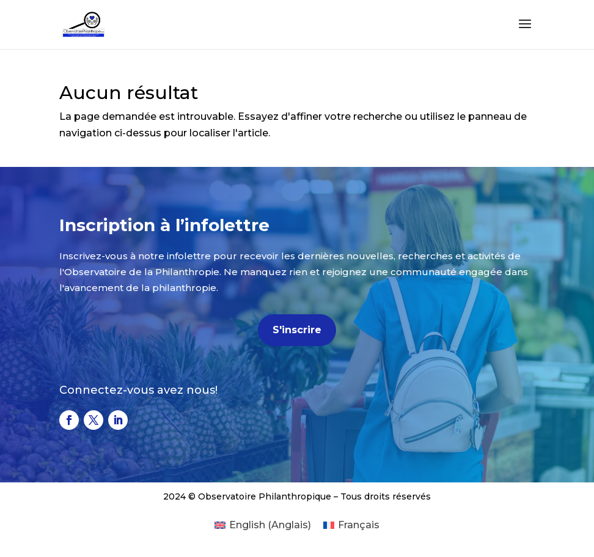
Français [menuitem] (359, 525)
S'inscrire (297, 330)
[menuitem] (262, 525)
